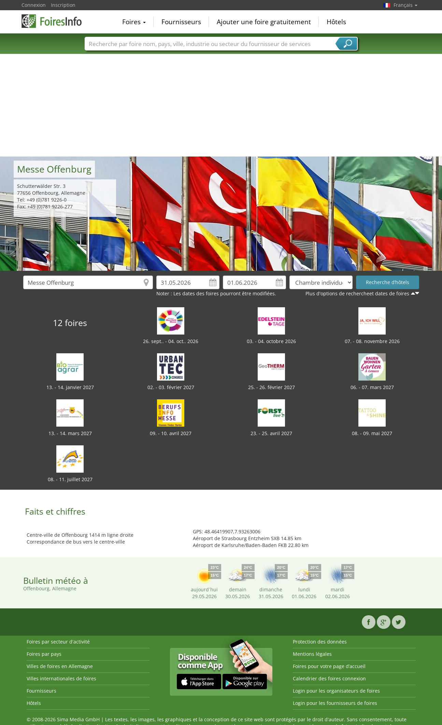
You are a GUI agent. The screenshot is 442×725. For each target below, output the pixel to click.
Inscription (63, 5)
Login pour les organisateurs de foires (336, 690)
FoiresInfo (56, 21)
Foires (134, 21)
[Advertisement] (221, 105)
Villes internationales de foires (61, 678)
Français (405, 5)
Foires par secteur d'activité (58, 641)
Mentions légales (312, 654)
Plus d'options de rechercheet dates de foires (357, 293)
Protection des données (320, 641)
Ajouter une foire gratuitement (264, 21)
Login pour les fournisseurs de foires (335, 703)
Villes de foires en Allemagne (60, 666)
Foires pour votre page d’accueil (329, 666)
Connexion (34, 5)
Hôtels (336, 21)
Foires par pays (44, 654)
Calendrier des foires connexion (329, 678)
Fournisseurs (181, 21)
